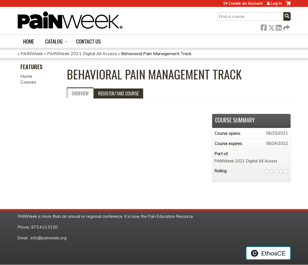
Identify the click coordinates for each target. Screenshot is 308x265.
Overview (80, 93)
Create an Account (245, 3)
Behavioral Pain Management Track (156, 53)
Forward (286, 26)
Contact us (88, 41)
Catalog (54, 41)
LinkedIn (278, 26)
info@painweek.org (48, 237)
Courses (28, 82)
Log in (276, 3)
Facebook (263, 26)
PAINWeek (32, 53)
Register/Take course (118, 93)
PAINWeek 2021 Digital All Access (82, 53)
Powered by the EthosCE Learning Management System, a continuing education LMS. (268, 253)
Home (28, 41)
